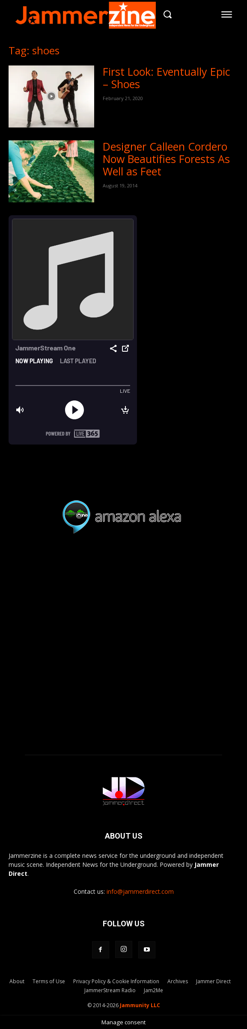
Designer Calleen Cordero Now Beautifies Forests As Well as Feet (166, 158)
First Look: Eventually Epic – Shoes (166, 77)
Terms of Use (49, 981)
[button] (167, 14)
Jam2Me (153, 990)
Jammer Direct (213, 981)
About (16, 981)
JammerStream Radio (110, 990)
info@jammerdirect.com (140, 891)
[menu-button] (226, 14)
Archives (177, 981)
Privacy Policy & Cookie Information (116, 981)
